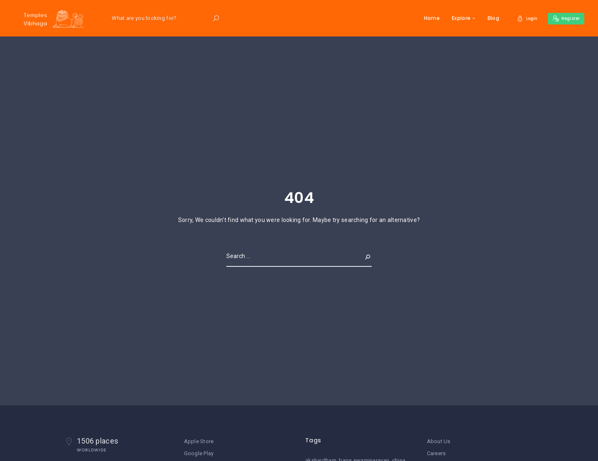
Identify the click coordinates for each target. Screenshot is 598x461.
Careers (436, 453)
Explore (454, 18)
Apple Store (199, 441)
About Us (439, 441)
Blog (486, 18)
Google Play (199, 453)
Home (425, 18)
